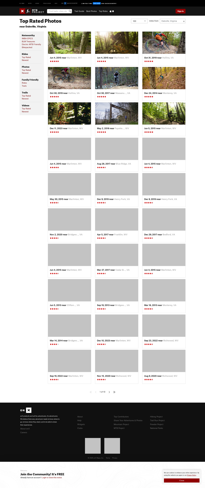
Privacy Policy (191, 475)
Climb (21, 3)
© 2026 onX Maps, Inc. (96, 458)
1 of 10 (102, 392)
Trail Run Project (157, 420)
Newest (25, 60)
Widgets (81, 424)
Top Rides (103, 11)
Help (79, 420)
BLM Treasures (28, 41)
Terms (108, 458)
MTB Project (119, 428)
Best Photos (91, 11)
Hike (37, 3)
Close (181, 480)
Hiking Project (156, 416)
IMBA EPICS (27, 38)
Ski (56, 3)
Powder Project (156, 424)
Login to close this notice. (52, 478)
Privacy (114, 458)
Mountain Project (121, 424)
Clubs (79, 428)
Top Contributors (121, 416)
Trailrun (47, 3)
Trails (24, 86)
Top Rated (26, 57)
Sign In (180, 11)
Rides (24, 83)
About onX (25, 428)
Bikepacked (27, 47)
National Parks (156, 428)
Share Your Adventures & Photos (128, 420)
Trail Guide (79, 11)
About (80, 416)
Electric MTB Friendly (31, 44)
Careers (23, 432)
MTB (30, 3)
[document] (182, 477)
